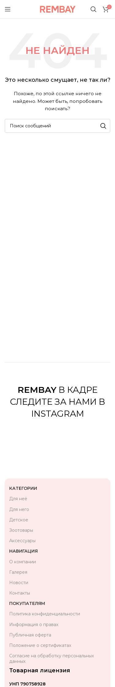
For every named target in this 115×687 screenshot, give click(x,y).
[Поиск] (93, 9)
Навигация (23, 551)
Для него (19, 509)
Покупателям (27, 603)
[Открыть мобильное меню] (8, 9)
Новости (18, 582)
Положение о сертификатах (40, 645)
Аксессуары (22, 540)
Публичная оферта (30, 635)
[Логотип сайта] (57, 9)
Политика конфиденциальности (44, 614)
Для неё (18, 498)
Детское (18, 520)
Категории (23, 488)
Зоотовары (21, 530)
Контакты (19, 593)
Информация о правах (33, 624)
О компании (22, 562)
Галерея (18, 572)
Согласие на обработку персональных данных (51, 658)
